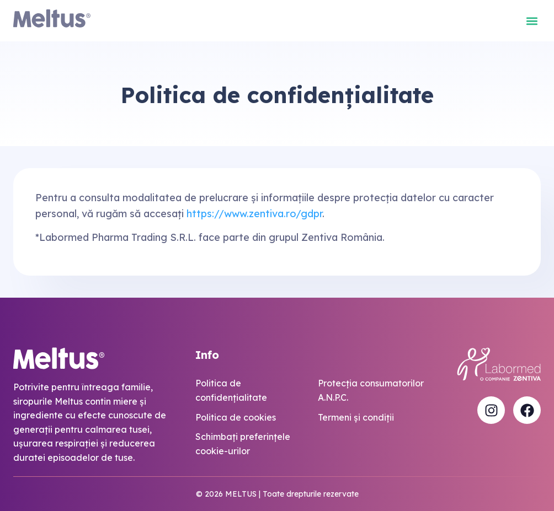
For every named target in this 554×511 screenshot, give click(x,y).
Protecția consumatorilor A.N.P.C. (371, 390)
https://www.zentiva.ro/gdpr (254, 213)
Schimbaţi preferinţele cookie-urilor (242, 443)
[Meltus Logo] (51, 21)
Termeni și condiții (356, 417)
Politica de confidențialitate (231, 390)
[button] (532, 21)
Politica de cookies (235, 417)
